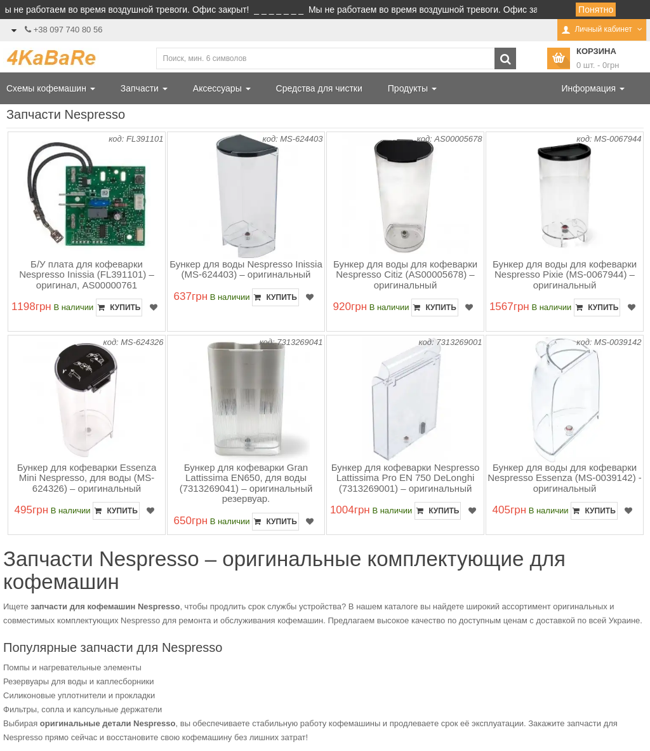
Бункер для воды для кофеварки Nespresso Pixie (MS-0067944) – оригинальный (565, 274)
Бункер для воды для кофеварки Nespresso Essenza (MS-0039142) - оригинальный (565, 478)
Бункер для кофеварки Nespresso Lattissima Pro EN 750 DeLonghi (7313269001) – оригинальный (405, 478)
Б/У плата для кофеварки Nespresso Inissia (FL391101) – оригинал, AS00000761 (86, 274)
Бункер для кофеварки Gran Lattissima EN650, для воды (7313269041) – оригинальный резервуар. (246, 483)
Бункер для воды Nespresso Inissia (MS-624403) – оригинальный (245, 269)
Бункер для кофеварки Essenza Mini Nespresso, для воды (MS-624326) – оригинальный (87, 478)
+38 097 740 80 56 (68, 29)
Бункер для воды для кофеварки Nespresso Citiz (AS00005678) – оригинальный (405, 274)
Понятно (595, 9)
